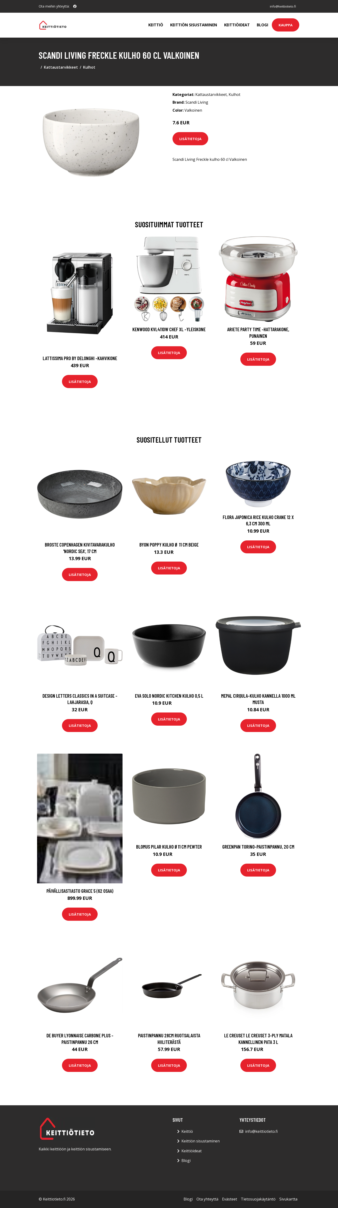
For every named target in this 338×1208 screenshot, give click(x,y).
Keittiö (155, 25)
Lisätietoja (190, 138)
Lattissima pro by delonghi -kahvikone (80, 358)
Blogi (262, 25)
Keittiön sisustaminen (193, 25)
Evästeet (229, 1199)
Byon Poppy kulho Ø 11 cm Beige (169, 544)
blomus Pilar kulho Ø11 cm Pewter (169, 847)
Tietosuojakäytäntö (258, 1199)
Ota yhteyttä (207, 1199)
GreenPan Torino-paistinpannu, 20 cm (258, 847)
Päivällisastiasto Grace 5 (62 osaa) (79, 891)
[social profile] (74, 6)
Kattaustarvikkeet (61, 67)
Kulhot (89, 67)
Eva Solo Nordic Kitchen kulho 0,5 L (169, 696)
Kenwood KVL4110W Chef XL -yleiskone (169, 329)
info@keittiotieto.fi (282, 6)
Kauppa (285, 25)
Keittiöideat (237, 25)
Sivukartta (288, 1199)
